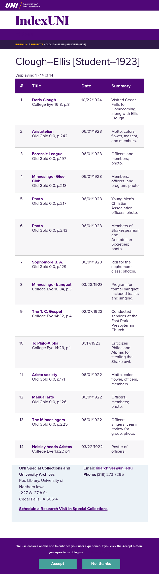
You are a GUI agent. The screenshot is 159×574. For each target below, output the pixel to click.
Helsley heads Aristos (52, 446)
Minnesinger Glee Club (48, 179)
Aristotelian (42, 131)
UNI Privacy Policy (97, 552)
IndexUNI (42, 19)
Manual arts (43, 397)
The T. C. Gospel (47, 311)
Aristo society (44, 374)
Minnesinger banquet (52, 284)
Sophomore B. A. (47, 262)
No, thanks (101, 563)
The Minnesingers (48, 419)
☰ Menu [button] (24, 34)
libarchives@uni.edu (114, 468)
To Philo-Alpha (45, 343)
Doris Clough (44, 100)
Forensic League (47, 153)
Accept (57, 563)
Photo (37, 198)
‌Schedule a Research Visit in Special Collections (63, 508)
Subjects (36, 44)
